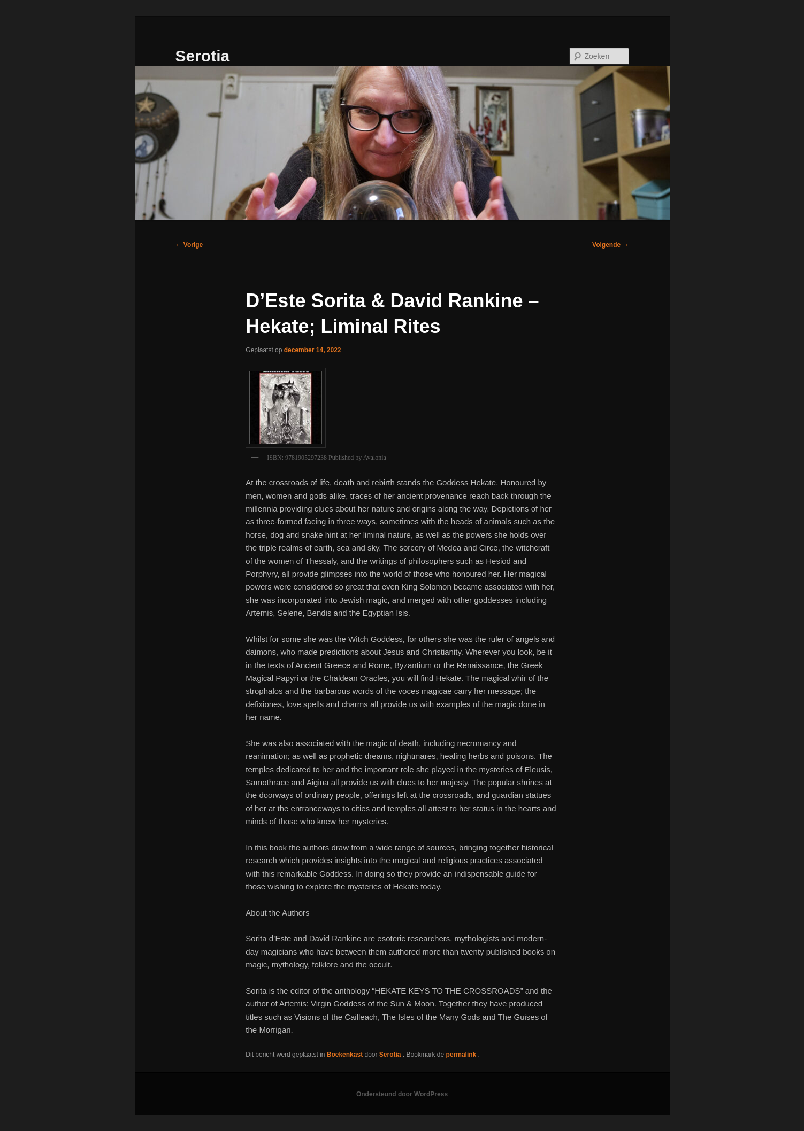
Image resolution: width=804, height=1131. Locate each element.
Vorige (189, 245)
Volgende (610, 245)
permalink (462, 1054)
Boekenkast (345, 1054)
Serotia (202, 56)
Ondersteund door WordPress (402, 1094)
